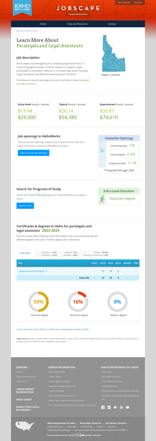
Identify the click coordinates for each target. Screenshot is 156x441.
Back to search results (27, 30)
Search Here (25, 205)
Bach (118, 263)
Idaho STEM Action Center (61, 395)
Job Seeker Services (111, 376)
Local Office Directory (112, 381)
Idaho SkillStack (56, 391)
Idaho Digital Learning (59, 381)
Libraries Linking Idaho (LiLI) (62, 386)
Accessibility (86, 426)
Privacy (99, 426)
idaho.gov (138, 2)
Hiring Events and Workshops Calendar (120, 391)
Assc (110, 263)
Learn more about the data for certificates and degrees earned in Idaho (53, 329)
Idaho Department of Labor (119, 367)
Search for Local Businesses (27, 408)
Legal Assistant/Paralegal (33, 271)
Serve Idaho (24, 399)
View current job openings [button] (33, 152)
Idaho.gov (71, 426)
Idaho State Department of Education (67, 400)
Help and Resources (77, 23)
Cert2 (103, 263)
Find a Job (106, 371)
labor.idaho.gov (124, 2)
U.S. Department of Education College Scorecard (72, 405)
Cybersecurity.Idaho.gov (58, 430)
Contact (112, 23)
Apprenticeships (109, 386)
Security (111, 426)
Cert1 (94, 263)
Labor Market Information (25, 390)
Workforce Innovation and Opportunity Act (120, 397)
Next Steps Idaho (57, 371)
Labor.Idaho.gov (55, 426)
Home (43, 23)
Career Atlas (55, 376)
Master (127, 263)
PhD (136, 263)
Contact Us (22, 381)
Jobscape (22, 367)
